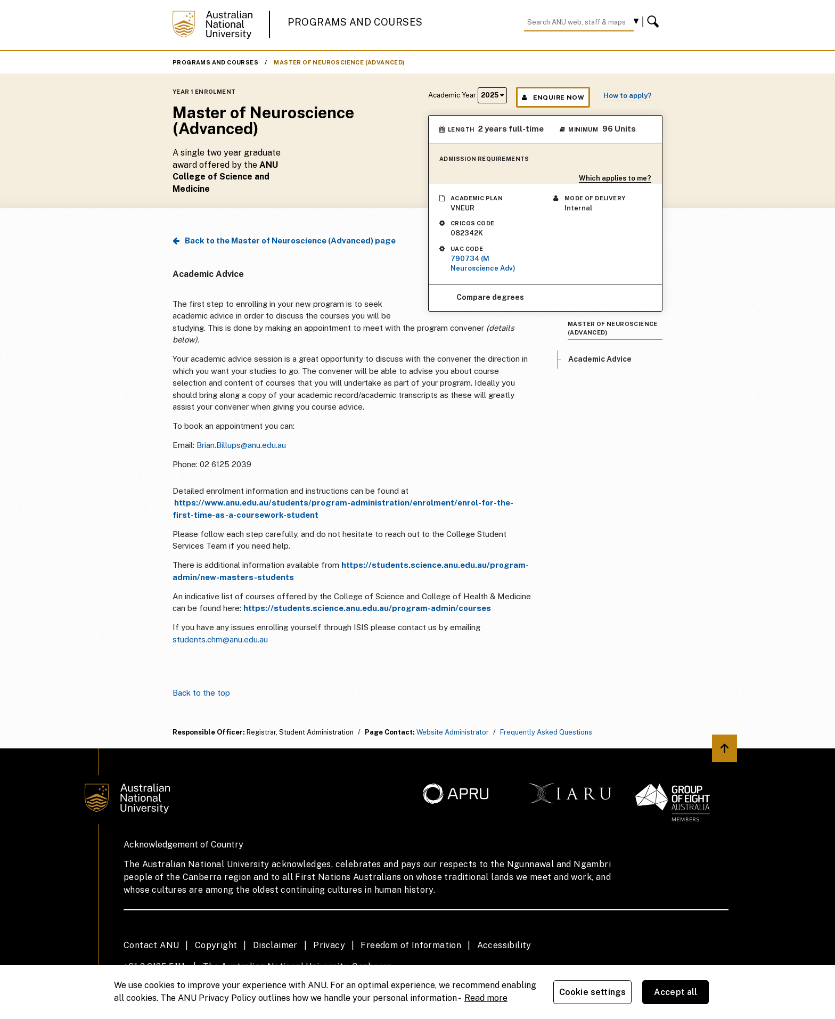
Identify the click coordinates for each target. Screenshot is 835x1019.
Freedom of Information (411, 945)
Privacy (329, 945)
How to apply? (627, 96)
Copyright (216, 945)
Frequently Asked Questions (546, 732)
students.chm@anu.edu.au (221, 639)
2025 (492, 95)
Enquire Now (553, 97)
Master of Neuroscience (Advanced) (339, 62)
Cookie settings (592, 992)
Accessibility (504, 945)
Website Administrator (452, 732)
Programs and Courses (355, 22)
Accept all (676, 992)
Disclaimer (275, 945)
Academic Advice (600, 359)
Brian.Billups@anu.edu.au (241, 445)
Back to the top (201, 692)
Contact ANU (151, 945)
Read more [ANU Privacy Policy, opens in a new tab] (485, 998)
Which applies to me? (615, 178)
